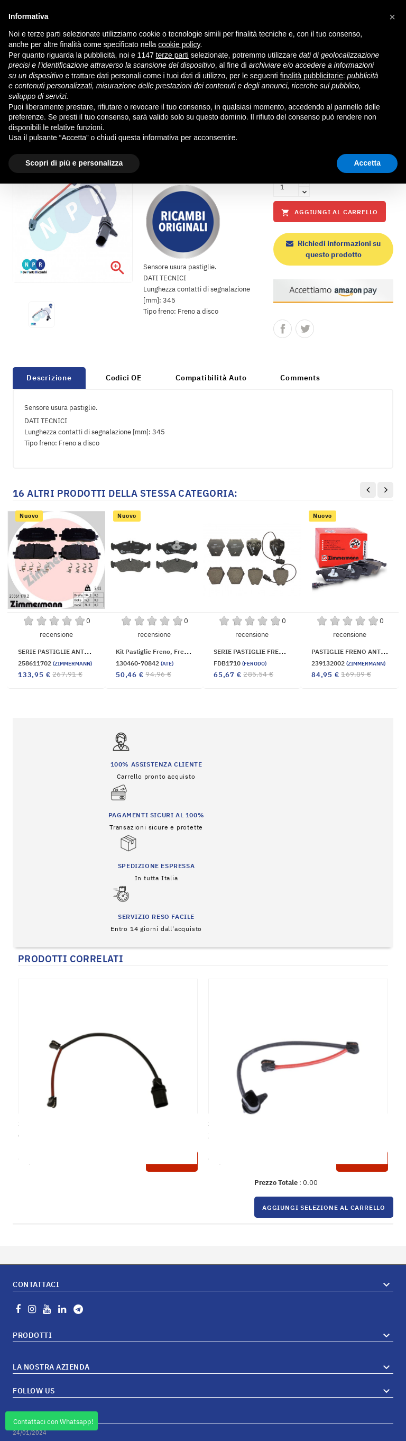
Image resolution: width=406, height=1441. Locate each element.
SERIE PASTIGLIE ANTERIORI (62, 651)
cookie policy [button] (179, 44)
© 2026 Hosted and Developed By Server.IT (203, 1433)
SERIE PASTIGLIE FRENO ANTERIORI (269, 651)
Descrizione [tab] (49, 377)
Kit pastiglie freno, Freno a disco (165, 651)
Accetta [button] (367, 163)
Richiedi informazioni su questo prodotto (333, 249)
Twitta (304, 329)
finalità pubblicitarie (311, 75)
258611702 (55, 663)
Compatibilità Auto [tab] (211, 377)
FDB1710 (240, 663)
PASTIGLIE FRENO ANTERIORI (357, 651)
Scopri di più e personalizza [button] (74, 163)
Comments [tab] (300, 377)
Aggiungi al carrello (329, 212)
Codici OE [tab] (124, 377)
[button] (392, 16)
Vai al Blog (377, 1403)
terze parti (172, 55)
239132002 (348, 663)
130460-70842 (144, 663)
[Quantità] (286, 187)
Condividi (282, 329)
